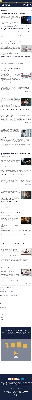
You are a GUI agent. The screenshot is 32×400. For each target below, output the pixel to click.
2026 (1, 313)
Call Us (5, 2)
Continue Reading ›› (28, 91)
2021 (1, 320)
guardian (11, 129)
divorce (5, 48)
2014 (1, 322)
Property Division (3, 307)
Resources (19, 392)
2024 (1, 316)
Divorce (9, 70)
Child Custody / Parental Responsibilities (13, 43)
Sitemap (22, 392)
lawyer (24, 259)
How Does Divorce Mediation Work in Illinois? (8, 294)
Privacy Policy (10, 392)
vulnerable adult (13, 130)
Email (16, 2)
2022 (1, 319)
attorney (5, 26)
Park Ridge (8, 382)
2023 (1, 317)
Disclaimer (15, 392)
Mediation (2, 78)
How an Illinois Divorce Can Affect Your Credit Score (9, 295)
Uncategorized (3, 308)
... (12, 287)
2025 (1, 314)
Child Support (3, 302)
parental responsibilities (12, 251)
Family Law (3, 304)
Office (26, 2)
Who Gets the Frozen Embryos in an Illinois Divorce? (9, 291)
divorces (15, 18)
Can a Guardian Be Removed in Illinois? (7, 296)
